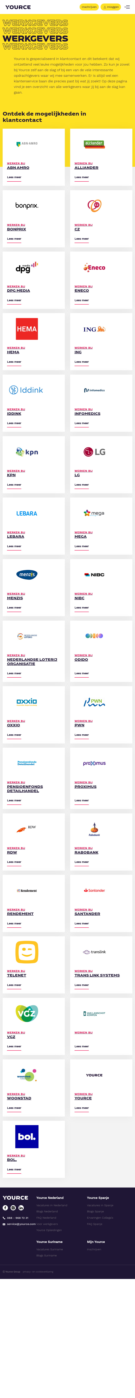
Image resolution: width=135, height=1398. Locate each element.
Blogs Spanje (95, 1330)
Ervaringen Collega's (100, 1336)
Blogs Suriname (46, 1374)
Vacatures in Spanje (100, 1324)
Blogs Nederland (47, 1330)
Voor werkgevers (47, 1343)
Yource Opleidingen (49, 1349)
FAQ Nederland (46, 1336)
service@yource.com (17, 1343)
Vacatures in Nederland (51, 1324)
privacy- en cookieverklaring (38, 1390)
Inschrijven (89, 7)
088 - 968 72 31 (15, 1337)
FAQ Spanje (94, 1343)
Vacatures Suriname (49, 1368)
